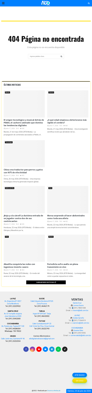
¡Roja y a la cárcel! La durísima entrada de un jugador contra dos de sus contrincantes (23, 218)
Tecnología (9, 142)
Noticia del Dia (10, 188)
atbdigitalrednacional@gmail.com (42, 339)
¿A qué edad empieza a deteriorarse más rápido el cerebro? (67, 121)
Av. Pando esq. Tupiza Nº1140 (13, 326)
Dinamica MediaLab (53, 390)
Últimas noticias (12, 84)
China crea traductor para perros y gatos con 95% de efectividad (23, 171)
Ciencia (51, 92)
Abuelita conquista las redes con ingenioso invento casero (19, 265)
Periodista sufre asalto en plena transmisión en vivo (62, 265)
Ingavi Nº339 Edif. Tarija (42, 314)
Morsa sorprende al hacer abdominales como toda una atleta (66, 217)
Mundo (7, 92)
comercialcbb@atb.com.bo (81, 335)
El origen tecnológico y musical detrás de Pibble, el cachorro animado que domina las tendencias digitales (24, 122)
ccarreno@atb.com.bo (80, 323)
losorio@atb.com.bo (80, 310)
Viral (50, 188)
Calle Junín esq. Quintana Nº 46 (13, 339)
